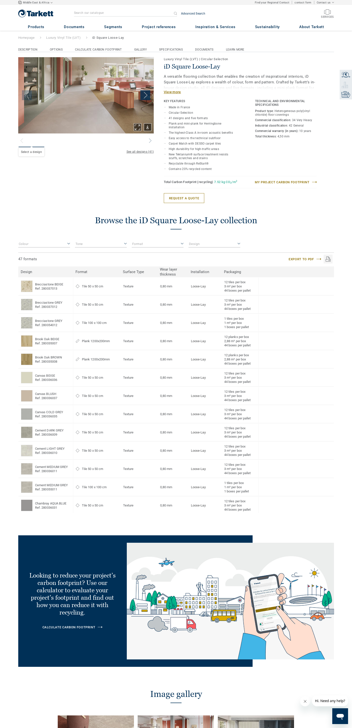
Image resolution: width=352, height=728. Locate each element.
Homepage (26, 37)
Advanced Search (193, 13)
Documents (204, 49)
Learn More (235, 49)
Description (27, 49)
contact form (303, 2)
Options (56, 49)
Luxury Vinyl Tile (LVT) (63, 37)
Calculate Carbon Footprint (98, 49)
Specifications (171, 49)
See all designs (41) (140, 151)
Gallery (140, 49)
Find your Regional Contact (272, 2)
